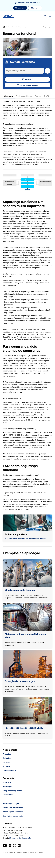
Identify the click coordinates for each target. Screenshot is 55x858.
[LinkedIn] (19, 845)
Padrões (38, 96)
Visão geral (8, 96)
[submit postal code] (47, 71)
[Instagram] (14, 845)
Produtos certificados (24, 96)
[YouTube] (5, 845)
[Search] (24, 71)
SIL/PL (46, 96)
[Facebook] (10, 845)
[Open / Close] (50, 16)
